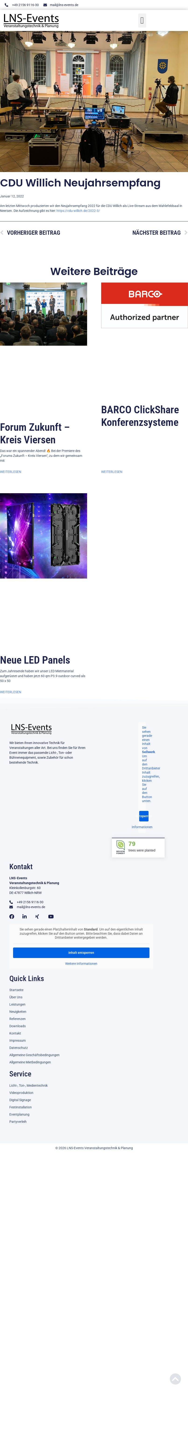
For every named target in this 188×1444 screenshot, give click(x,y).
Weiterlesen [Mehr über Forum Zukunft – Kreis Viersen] (10, 472)
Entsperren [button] (144, 816)
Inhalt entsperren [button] (81, 952)
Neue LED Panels (35, 660)
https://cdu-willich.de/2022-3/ (78, 211)
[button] (142, 20)
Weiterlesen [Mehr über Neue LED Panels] (10, 692)
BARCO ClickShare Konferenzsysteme (140, 415)
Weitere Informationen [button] (81, 963)
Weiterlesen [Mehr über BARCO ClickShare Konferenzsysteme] (111, 472)
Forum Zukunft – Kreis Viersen (35, 433)
